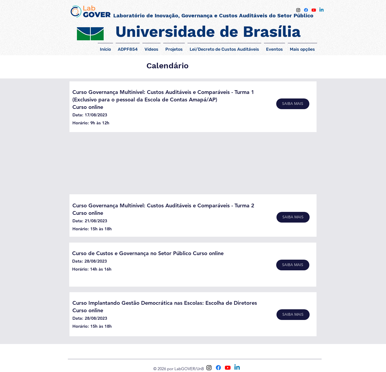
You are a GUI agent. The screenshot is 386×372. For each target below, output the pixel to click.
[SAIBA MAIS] (292, 103)
